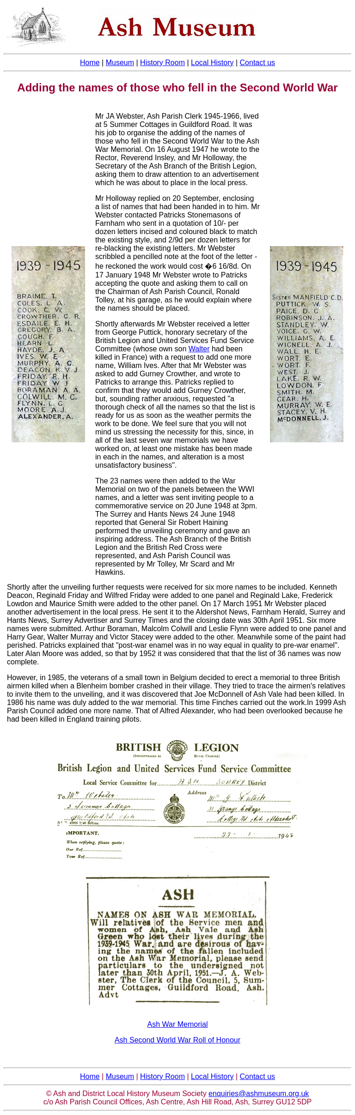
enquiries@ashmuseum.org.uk (258, 1093)
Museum (120, 62)
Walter (199, 349)
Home (90, 1076)
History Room (162, 62)
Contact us (257, 62)
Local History (212, 62)
